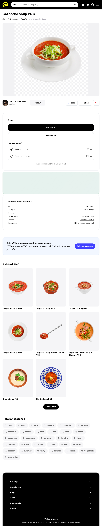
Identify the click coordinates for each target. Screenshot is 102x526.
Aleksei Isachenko (17, 101)
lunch (78, 438)
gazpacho (29, 438)
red (64, 444)
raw (52, 444)
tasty (41, 451)
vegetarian (11, 457)
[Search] (75, 4)
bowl (8, 425)
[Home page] (4, 19)
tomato (56, 451)
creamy (49, 425)
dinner (26, 432)
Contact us (61, 164)
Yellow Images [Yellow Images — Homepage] (51, 519)
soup (77, 444)
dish (40, 432)
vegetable (87, 451)
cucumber (65, 425)
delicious (10, 432)
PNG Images (78, 223)
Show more (51, 407)
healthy (63, 438)
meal (25, 444)
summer (26, 451)
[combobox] (49, 4)
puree (38, 444)
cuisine (83, 425)
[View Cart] (83, 5)
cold (21, 425)
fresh (79, 432)
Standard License (87, 220)
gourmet (46, 438)
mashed (10, 444)
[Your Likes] (88, 5)
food (65, 432)
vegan (70, 451)
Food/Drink (89, 223)
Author (12, 104)
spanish (10, 451)
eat (52, 432)
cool (34, 425)
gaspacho (11, 438)
